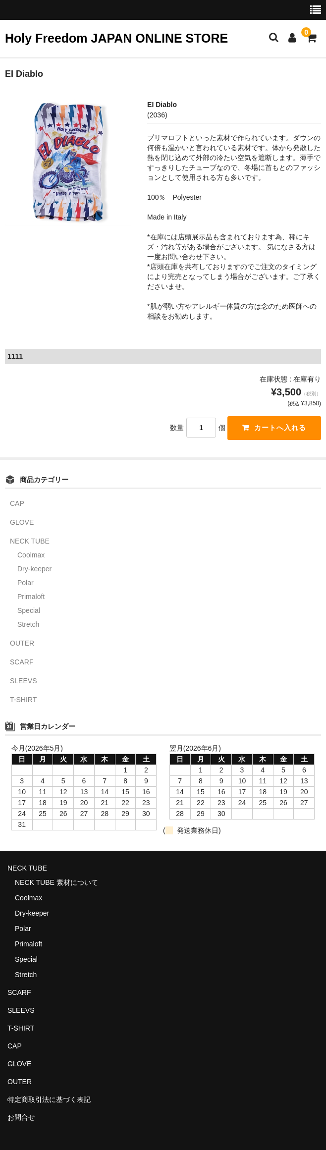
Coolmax (31, 555)
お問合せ (21, 1117)
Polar (25, 583)
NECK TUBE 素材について (56, 883)
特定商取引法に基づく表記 (49, 1099)
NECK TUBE (30, 541)
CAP (17, 503)
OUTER (22, 643)
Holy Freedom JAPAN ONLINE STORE (116, 38)
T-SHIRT (23, 700)
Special (28, 610)
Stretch (28, 624)
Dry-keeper (34, 569)
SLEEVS (23, 681)
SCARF (21, 662)
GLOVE (22, 522)
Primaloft (31, 597)
